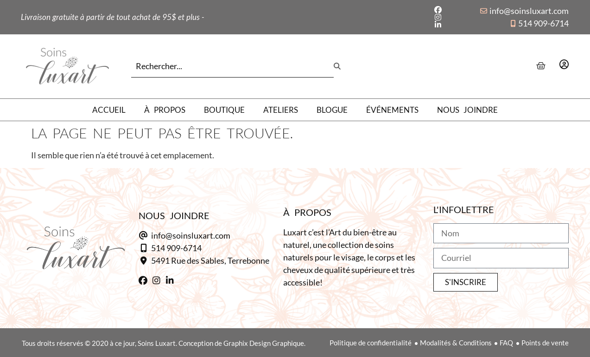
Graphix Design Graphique (263, 343)
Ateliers (280, 110)
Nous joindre (467, 110)
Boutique (224, 110)
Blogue (332, 110)
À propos (164, 110)
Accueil (109, 110)
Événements (392, 110)
